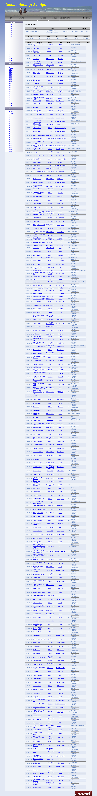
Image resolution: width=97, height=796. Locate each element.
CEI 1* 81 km (50, 145)
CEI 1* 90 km (50, 124)
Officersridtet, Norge (39, 592)
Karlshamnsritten (38, 293)
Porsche (60, 288)
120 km (50, 632)
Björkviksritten (37, 678)
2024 (11, 28)
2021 (11, 34)
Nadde (60, 336)
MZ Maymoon (60, 101)
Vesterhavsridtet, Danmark (38, 478)
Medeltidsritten (37, 367)
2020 (11, 36)
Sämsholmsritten (38, 182)
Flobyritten (36, 48)
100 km (50, 581)
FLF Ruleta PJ (60, 668)
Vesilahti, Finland (38, 452)
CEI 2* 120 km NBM (50, 214)
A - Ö (11, 66)
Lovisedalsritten (37, 175)
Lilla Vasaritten (37, 777)
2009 (11, 58)
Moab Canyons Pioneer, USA (37, 624)
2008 (11, 60)
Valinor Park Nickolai (60, 392)
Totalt (11, 68)
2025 (11, 26)
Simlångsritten (37, 179)
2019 (11, 38)
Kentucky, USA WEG (39, 559)
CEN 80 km (50, 296)
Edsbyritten (36, 410)
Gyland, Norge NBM (39, 657)
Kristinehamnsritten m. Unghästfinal (38, 192)
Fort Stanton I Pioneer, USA (37, 756)
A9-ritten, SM (37, 599)
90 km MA (50, 505)
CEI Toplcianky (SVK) (39, 114)
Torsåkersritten (37, 196)
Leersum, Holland (38, 327)
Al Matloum (60, 384)
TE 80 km (50, 103)
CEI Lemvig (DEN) (38, 212)
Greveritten (36, 459)
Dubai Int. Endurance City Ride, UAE (39, 551)
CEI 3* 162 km (50, 606)
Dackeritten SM (37, 664)
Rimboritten (36, 207)
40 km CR (50, 51)
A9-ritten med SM (38, 138)
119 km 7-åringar (50, 737)
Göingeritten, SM (38, 513)
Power (60, 238)
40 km (50, 384)
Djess (60, 44)
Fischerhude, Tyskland (37, 783)
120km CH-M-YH (50, 484)
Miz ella (60, 193)
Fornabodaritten (37, 632)
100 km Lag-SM (50, 748)
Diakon (60, 723)
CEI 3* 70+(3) (50, 319)
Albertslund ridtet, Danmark (38, 759)
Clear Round (50, 248)
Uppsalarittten (37, 427)
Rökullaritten (36, 200)
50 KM (50, 312)
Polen (34, 752)
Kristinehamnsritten (38, 94)
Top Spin (60, 65)
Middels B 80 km (50, 353)
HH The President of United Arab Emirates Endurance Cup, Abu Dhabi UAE (39, 547)
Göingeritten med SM (39, 225)
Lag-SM (50, 131)
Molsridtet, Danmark (39, 505)
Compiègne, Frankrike (36, 570)
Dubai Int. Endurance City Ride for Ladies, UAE (39, 555)
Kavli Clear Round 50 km (50, 323)
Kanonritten (36, 588)
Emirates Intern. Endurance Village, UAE (38, 392)
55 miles (50, 373)
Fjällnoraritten (37, 312)
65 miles (50, 704)
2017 (11, 42)
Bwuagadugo (60, 214)
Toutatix (60, 59)
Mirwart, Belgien (37, 462)
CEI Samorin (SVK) (38, 155)
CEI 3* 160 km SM (50, 152)
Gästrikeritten (37, 255)
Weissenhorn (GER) (39, 296)
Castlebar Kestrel (60, 551)
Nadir (60, 502)
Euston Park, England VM (36, 413)
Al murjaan (60, 83)
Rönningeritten (37, 110)
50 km (50, 55)
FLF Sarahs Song (60, 704)
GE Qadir (60, 110)
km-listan (43, 18)
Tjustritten (36, 407)
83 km (50, 357)
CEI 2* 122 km (50, 621)
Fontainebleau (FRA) (39, 239)
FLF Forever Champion (60, 711)
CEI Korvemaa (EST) (39, 135)
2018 (11, 40)
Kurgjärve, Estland (38, 516)
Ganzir (60, 474)
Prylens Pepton (60, 516)
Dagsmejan (36, 55)
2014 (11, 48)
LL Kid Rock (60, 232)
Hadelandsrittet (37, 353)
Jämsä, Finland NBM (39, 430)
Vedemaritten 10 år (38, 444)
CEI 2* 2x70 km (50, 189)
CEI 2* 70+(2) (50, 114)
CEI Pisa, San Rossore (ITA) (37, 121)
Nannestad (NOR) (38, 221)
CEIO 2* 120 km (50, 65)
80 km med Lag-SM (50, 273)
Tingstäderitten (37, 723)
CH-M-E (50, 149)
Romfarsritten (37, 159)
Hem (10, 18)
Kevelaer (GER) (37, 245)
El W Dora (60, 124)
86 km (50, 671)
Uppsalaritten (37, 495)
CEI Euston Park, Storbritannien (38, 502)
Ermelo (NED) (37, 92)
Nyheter (21, 18)
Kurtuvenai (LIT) (37, 258)
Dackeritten (36, 474)
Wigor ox (60, 364)
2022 (11, 32)
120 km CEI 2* (50, 516)
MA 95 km (50, 745)
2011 (11, 54)
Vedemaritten (37, 251)
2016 (11, 44)
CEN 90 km (50, 555)
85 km (50, 588)
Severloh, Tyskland (38, 621)
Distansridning (65, 18)
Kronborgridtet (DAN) (39, 288)
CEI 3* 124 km (50, 733)
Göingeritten (36, 73)
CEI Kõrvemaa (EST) (39, 171)
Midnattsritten (37, 653)
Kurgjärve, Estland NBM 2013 (38, 343)
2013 (11, 50)
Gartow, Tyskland (38, 534)
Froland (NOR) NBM (39, 276)
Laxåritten (36, 396)
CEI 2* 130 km (50, 481)
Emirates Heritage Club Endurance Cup (39, 387)
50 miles (50, 369)
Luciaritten (36, 248)
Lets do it (60, 55)
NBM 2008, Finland (38, 773)
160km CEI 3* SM (50, 512)
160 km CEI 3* (50, 523)
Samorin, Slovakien (38, 319)
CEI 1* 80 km (50, 76)
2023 (11, 30)
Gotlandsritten (37, 238)
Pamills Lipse (60, 228)
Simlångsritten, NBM (39, 574)
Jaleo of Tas (60, 441)
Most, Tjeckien (37, 719)
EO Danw (60, 555)
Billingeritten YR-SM (39, 639)
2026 (11, 24)
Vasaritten (36, 59)
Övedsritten (36, 80)
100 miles (50, 668)
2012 (11, 52)
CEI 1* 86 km (50, 567)
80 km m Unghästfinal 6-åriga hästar (50, 467)
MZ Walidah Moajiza (60, 121)
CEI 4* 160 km (50, 414)
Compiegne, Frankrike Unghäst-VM (38, 737)
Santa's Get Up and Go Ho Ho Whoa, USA (38, 712)
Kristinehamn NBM (38, 214)
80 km (50, 48)
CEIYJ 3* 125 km (50, 773)
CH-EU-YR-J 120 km (50, 726)
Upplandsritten (37, 336)
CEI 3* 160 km (50, 101)
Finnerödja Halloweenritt (37, 51)
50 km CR (50, 471)
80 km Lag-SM (50, 339)
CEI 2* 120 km (50, 59)
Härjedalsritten (37, 165)
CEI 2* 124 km (50, 478)
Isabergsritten (37, 488)
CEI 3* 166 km (50, 595)
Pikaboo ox (60, 650)
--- (32, 18)
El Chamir (60, 98)
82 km (50, 592)
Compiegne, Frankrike (36, 481)
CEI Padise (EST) (38, 90)
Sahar (60, 624)
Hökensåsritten (37, 441)
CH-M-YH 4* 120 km (50, 316)
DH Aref (60, 369)
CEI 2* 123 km (50, 509)
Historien (86, 18)
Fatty (60, 388)
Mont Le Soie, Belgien (37, 523)
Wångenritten (37, 128)
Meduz (60, 189)
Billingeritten (36, 264)
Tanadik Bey (60, 343)
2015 (11, 46)
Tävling (53, 18)
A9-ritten (35, 76)
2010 (11, 56)
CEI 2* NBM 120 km (50, 657)
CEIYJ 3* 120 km (50, 719)
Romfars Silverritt (38, 69)
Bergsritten (36, 696)
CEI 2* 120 (50, 44)
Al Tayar (60, 305)
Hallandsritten (37, 716)
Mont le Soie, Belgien (39, 330)
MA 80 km (50, 759)
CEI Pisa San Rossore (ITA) (37, 62)
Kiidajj (60, 242)
